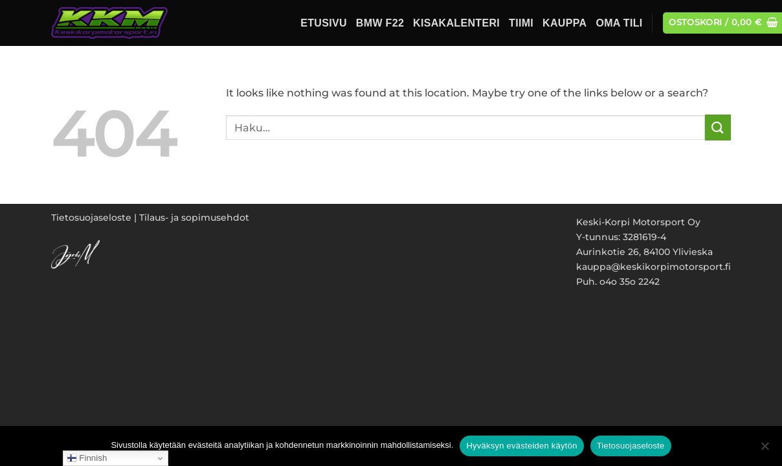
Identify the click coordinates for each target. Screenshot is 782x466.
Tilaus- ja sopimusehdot (194, 217)
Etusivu (323, 22)
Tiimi (521, 22)
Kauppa (564, 22)
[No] (764, 449)
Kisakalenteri (456, 22)
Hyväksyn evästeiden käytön (521, 445)
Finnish (87, 458)
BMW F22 (380, 22)
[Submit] (718, 127)
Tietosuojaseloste (91, 217)
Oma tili (619, 22)
